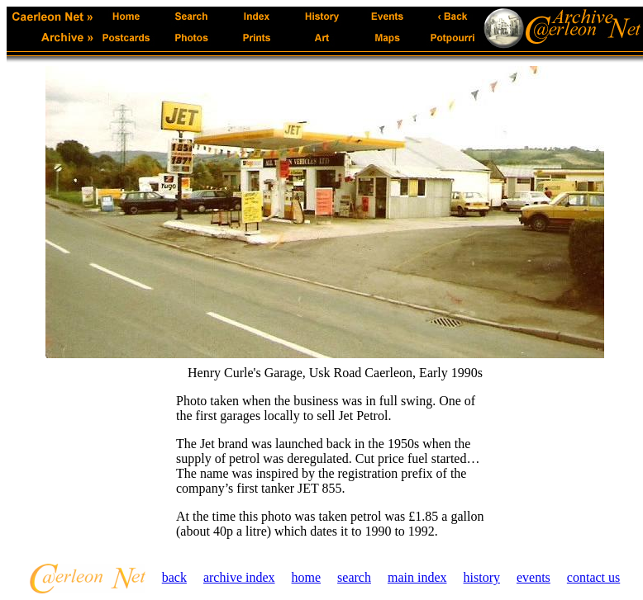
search (354, 577)
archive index (239, 577)
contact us (593, 577)
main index (417, 577)
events (533, 577)
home (307, 577)
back (174, 577)
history (482, 577)
